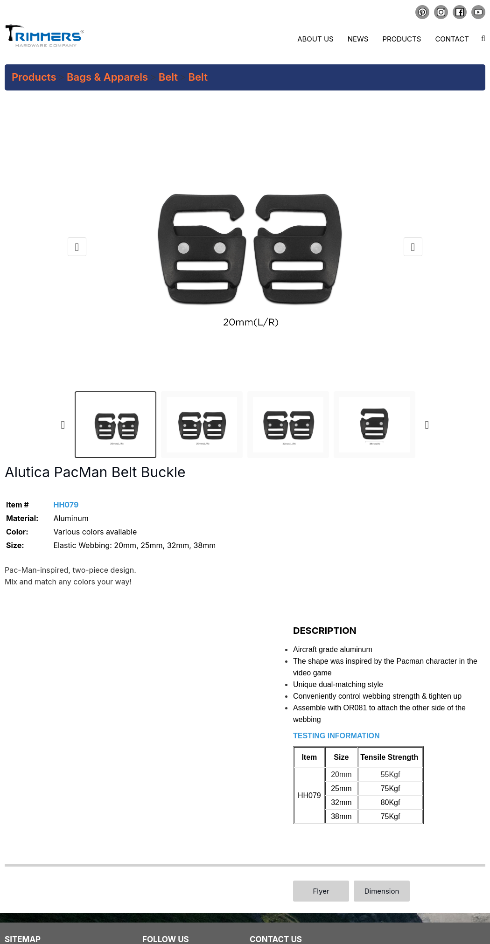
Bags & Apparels (107, 77)
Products (401, 39)
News (358, 39)
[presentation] (77, 246)
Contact (452, 39)
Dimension (381, 891)
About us (315, 39)
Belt (168, 77)
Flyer (321, 891)
